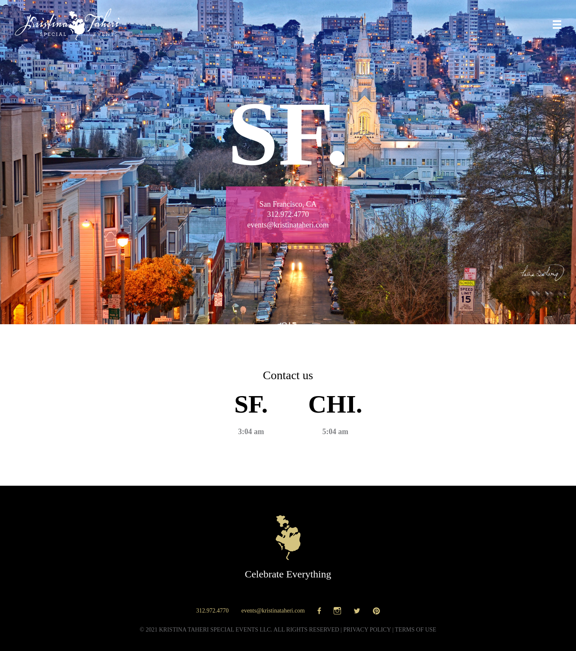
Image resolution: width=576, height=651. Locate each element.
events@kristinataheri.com (272, 610)
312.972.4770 (212, 610)
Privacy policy (367, 629)
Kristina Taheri (67, 24)
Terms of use (415, 629)
